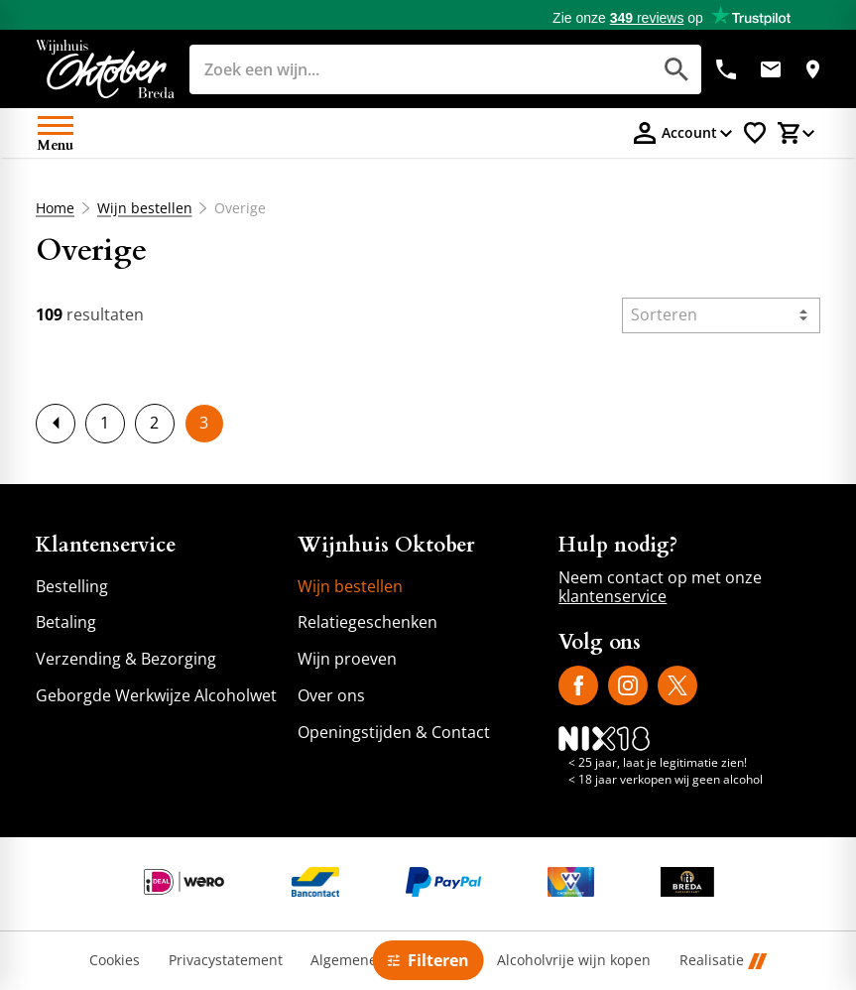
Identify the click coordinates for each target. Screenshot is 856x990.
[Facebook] (578, 685)
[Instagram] (628, 685)
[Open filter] (428, 960)
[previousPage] (55, 423)
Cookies (114, 960)
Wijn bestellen (143, 208)
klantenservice (612, 596)
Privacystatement (226, 960)
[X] (677, 685)
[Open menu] (55, 133)
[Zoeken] (398, 69)
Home (55, 208)
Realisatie (723, 960)
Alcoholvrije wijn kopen (574, 960)
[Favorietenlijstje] (755, 133)
